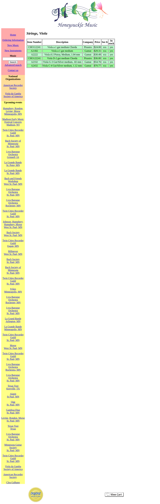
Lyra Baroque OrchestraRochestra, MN (13, 367)
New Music (13, 45)
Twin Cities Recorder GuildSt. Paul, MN (13, 133)
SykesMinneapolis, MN (13, 290)
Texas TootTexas (13, 427)
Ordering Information (13, 40)
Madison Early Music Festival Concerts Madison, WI (13, 122)
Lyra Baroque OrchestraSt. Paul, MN (13, 192)
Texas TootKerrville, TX (13, 387)
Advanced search (13, 65)
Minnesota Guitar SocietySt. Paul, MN (13, 448)
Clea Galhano (13, 482)
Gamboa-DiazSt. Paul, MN (13, 411)
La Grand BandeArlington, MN (13, 320)
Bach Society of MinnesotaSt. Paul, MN (13, 144)
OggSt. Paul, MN (13, 403)
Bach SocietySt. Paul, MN (13, 260)
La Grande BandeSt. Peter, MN (13, 164)
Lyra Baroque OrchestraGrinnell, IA (13, 154)
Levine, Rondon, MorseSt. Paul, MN (13, 419)
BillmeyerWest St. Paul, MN (13, 252)
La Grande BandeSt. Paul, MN (13, 172)
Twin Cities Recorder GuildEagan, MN (13, 243)
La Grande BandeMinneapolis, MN (13, 328)
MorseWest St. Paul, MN (13, 347)
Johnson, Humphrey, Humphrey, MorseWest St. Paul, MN (13, 224)
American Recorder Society (13, 86)
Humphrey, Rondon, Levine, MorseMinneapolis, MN (13, 111)
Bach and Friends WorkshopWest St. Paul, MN (13, 181)
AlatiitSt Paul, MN (13, 395)
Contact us (13, 70)
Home (13, 34)
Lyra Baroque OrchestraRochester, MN (13, 203)
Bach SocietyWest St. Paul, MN (13, 234)
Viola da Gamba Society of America (13, 95)
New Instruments (13, 50)
